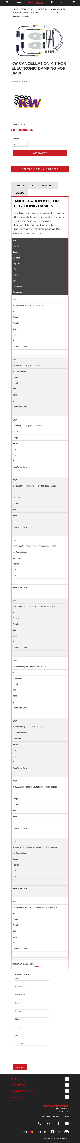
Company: (19, 1011)
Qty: (15, 138)
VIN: (16, 1035)
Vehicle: (18, 1027)
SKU (17, 978)
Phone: (18, 1019)
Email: (17, 1003)
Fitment (48, 185)
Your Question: (20, 1043)
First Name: (19, 986)
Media (19, 193)
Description (24, 185)
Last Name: (19, 994)
